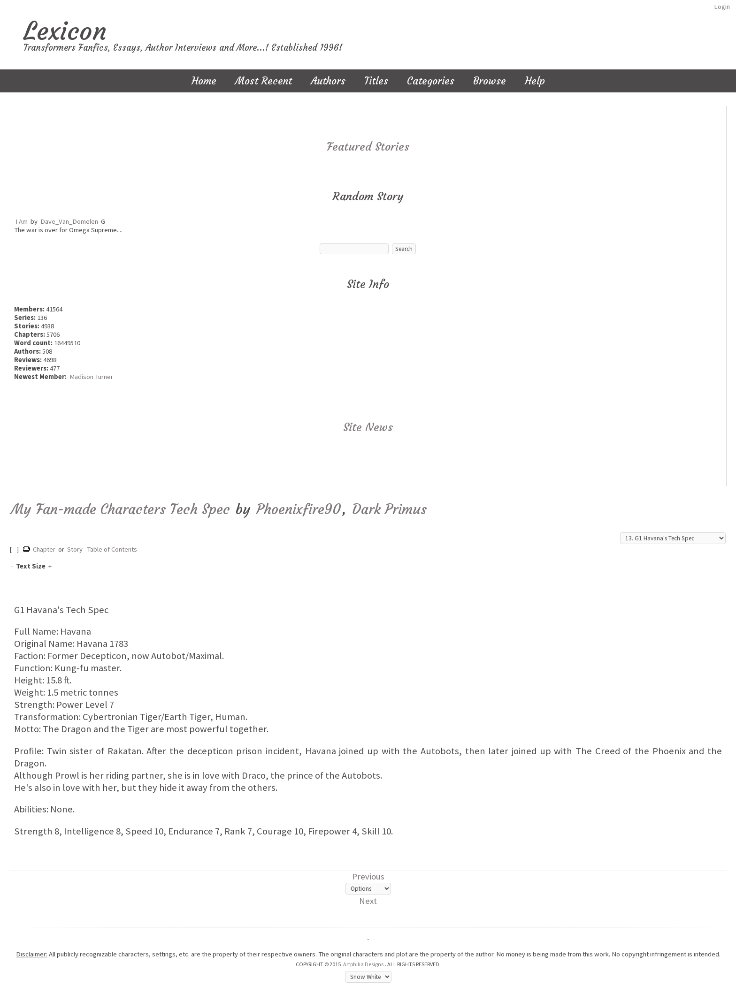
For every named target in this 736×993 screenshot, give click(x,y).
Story (75, 549)
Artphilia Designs (363, 964)
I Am (21, 221)
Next (368, 900)
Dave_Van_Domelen (69, 221)
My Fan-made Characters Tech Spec (120, 509)
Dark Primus (389, 509)
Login (722, 6)
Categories (430, 81)
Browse (489, 81)
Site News (368, 427)
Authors (328, 81)
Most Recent (263, 81)
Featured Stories (368, 147)
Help (535, 81)
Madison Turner (91, 376)
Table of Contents (112, 549)
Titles (376, 81)
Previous (368, 876)
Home (204, 81)
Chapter (44, 549)
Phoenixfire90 (298, 509)
